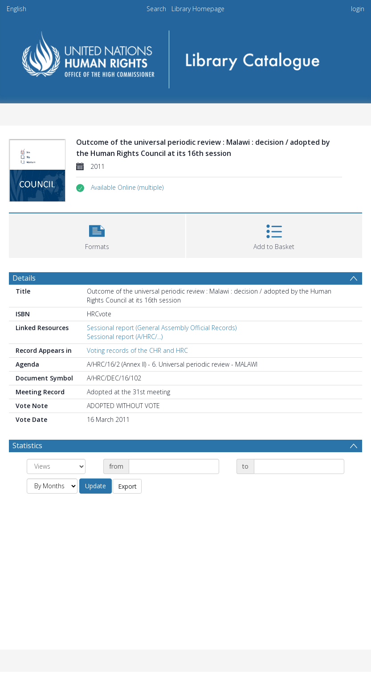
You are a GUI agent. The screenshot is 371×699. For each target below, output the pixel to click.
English (16, 8)
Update (95, 486)
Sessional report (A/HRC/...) (125, 336)
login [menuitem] (357, 8)
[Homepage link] (185, 56)
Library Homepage (197, 8)
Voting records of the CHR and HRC (137, 350)
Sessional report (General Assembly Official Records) (161, 327)
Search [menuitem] (156, 8)
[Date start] (174, 466)
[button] (127, 187)
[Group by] (56, 466)
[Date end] (299, 466)
